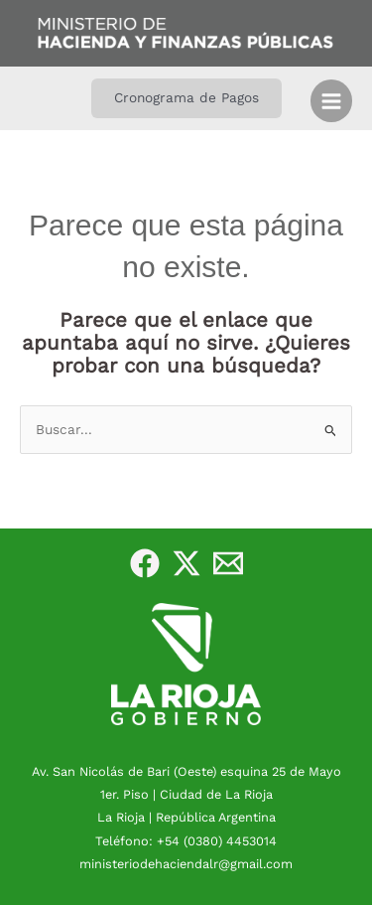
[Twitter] (186, 563)
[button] (186, 98)
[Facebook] (145, 563)
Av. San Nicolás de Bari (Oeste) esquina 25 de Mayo (186, 771)
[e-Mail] (228, 563)
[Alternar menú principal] (331, 100)
